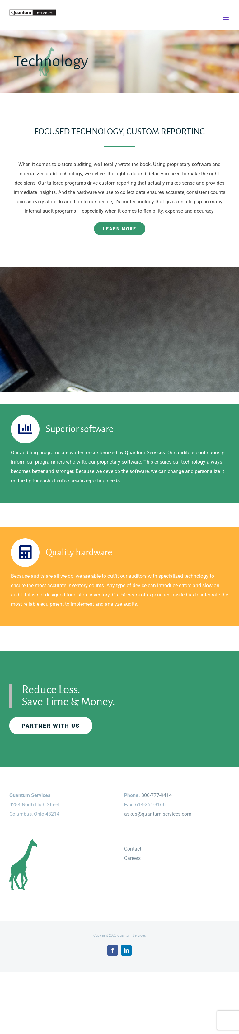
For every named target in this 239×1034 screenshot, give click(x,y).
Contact (132, 849)
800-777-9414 (156, 795)
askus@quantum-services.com (157, 814)
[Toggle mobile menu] (226, 18)
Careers (132, 858)
